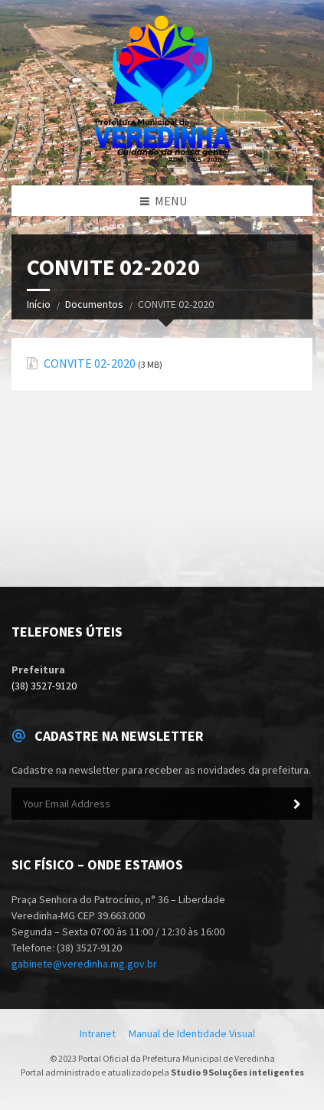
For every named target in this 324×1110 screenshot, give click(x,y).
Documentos (94, 304)
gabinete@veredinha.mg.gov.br (84, 964)
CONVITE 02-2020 (90, 363)
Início (39, 304)
